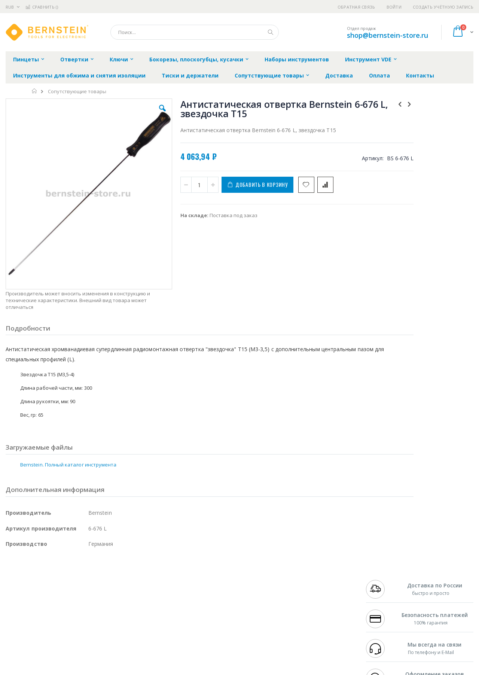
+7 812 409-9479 (382, 580)
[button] (139, 114)
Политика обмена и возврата (201, 588)
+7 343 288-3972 (382, 588)
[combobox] (194, 32)
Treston (14, 624)
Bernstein (17, 639)
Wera (64, 639)
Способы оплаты (305, 602)
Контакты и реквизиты (313, 573)
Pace (64, 573)
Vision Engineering (27, 609)
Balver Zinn (18, 595)
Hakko (13, 573)
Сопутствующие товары (77, 91)
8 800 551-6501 (384, 595)
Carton (89, 609)
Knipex (43, 639)
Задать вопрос (183, 624)
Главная (34, 91)
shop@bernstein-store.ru (387, 35)
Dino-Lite (64, 609)
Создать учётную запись (443, 7)
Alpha (45, 595)
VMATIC (94, 624)
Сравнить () (41, 7)
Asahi (86, 595)
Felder (66, 595)
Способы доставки (307, 588)
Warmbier (41, 624)
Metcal (62, 580)
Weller (84, 573)
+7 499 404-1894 (382, 573)
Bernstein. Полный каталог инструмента (68, 417)
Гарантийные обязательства (200, 573)
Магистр (118, 580)
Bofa (11, 580)
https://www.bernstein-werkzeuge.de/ (147, 669)
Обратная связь (356, 7)
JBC (48, 573)
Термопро (89, 580)
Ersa (32, 573)
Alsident (108, 573)
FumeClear (36, 580)
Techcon (69, 624)
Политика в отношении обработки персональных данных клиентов (207, 606)
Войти (394, 7)
